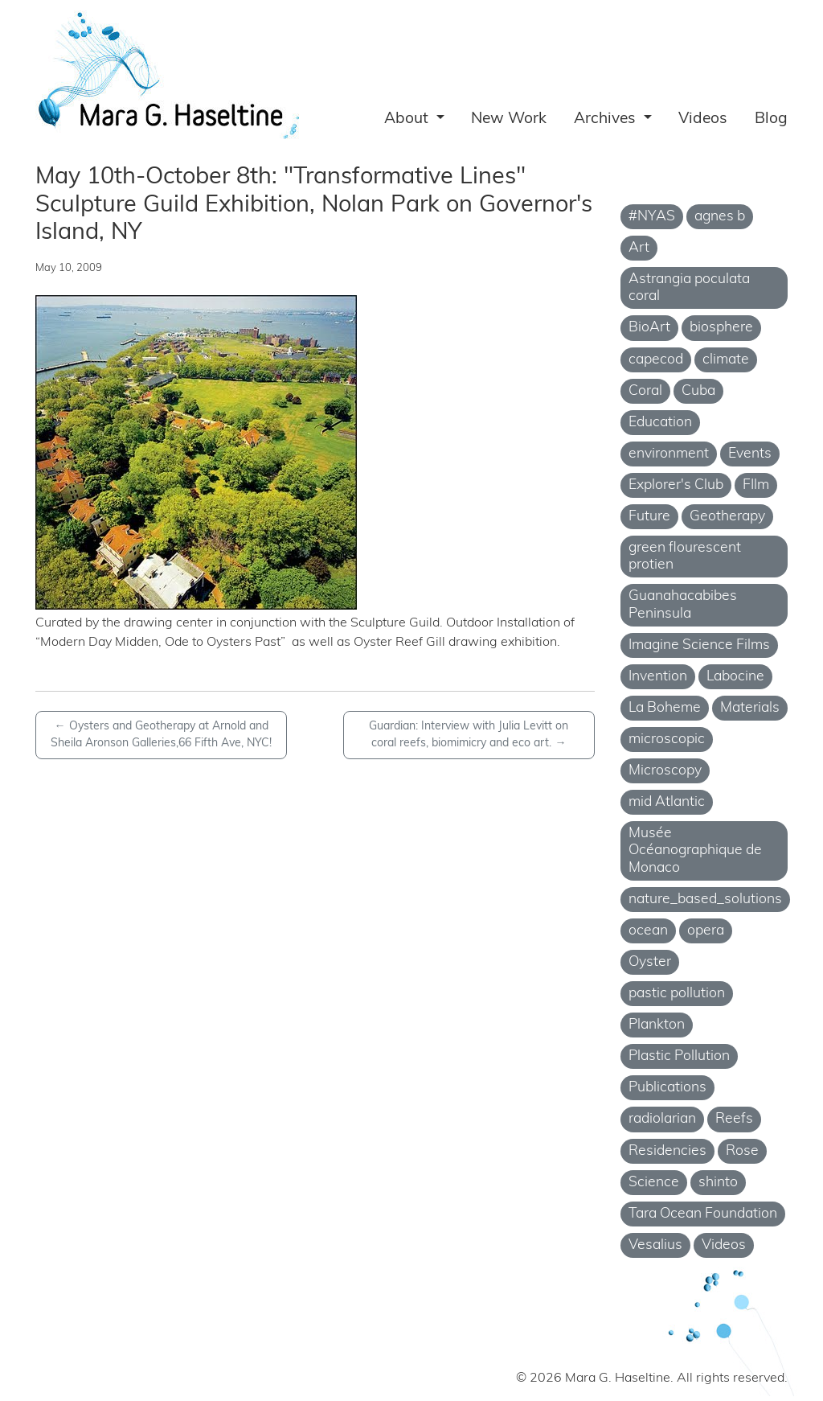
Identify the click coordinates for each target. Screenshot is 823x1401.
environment (669, 454)
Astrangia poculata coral (689, 288)
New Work (509, 119)
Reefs (734, 1119)
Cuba (698, 391)
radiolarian (662, 1119)
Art (639, 248)
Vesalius (655, 1245)
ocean (648, 931)
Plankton (657, 1025)
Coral (645, 391)
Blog (771, 119)
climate (725, 360)
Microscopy (665, 771)
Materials (750, 708)
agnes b (719, 217)
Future (649, 517)
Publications (667, 1088)
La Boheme (665, 708)
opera (705, 931)
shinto (718, 1182)
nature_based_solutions (705, 899)
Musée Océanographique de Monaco (695, 850)
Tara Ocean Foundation (703, 1214)
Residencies (667, 1151)
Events (750, 454)
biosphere (721, 328)
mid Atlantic (667, 802)
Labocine (735, 677)
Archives (607, 119)
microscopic (667, 739)
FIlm (756, 485)
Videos (702, 119)
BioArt (649, 328)
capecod (656, 360)
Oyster (650, 962)
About (408, 119)
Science (654, 1182)
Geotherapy (727, 517)
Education (660, 422)
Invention (658, 677)
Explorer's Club (676, 485)
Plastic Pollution (679, 1056)
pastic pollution (677, 993)
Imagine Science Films (699, 645)
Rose (742, 1151)
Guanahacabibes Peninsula (683, 605)
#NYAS (652, 217)
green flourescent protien (685, 556)
